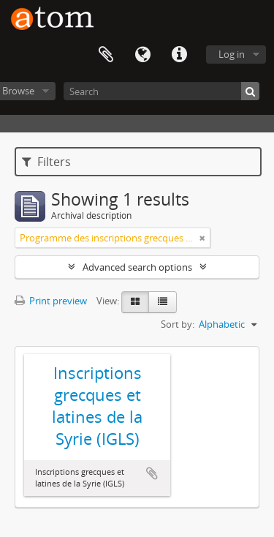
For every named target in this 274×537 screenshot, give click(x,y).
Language (142, 55)
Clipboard (106, 55)
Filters (46, 162)
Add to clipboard (152, 473)
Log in (231, 54)
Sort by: (177, 324)
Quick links (179, 55)
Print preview (51, 300)
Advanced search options (137, 267)
